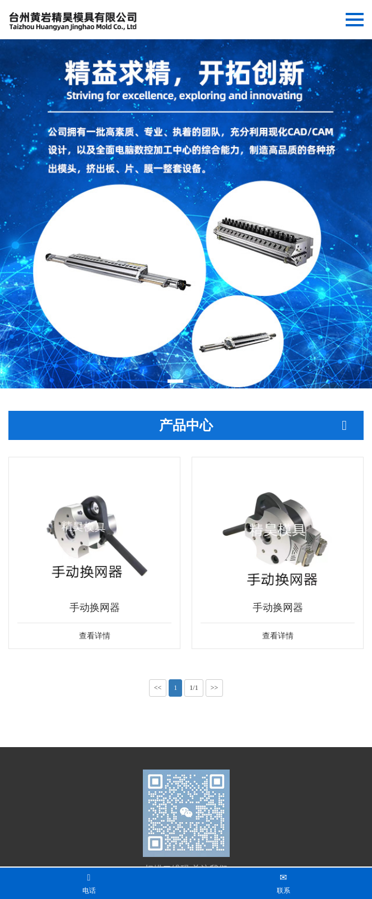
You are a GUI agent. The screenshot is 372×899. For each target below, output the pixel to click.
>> (214, 688)
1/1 (193, 688)
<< (158, 688)
